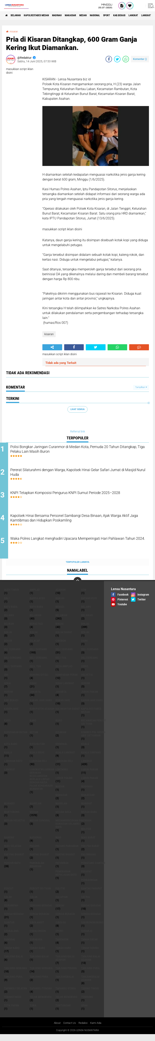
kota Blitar (37, 750)
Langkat (9, 775)
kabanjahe (63, 706)
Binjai (85, 630)
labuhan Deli (38, 767)
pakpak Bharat (65, 860)
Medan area (63, 818)
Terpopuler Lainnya (77, 568)
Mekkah (86, 826)
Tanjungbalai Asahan (90, 984)
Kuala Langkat (65, 758)
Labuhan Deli (64, 767)
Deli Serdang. (39, 664)
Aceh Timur (11, 596)
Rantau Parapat (91, 894)
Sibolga (61, 928)
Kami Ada (97, 1029)
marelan (35, 809)
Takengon (62, 945)
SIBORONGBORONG (92, 928)
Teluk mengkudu (66, 1003)
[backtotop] (77, 587)
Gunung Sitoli (39, 681)
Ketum (34, 738)
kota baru (10, 750)
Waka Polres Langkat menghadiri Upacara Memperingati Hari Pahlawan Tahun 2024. (79, 548)
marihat (86, 809)
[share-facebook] (109, 59)
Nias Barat (88, 843)
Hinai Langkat (65, 689)
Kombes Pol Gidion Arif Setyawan (93, 740)
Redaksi (84, 1029)
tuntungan (63, 1011)
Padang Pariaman (67, 852)
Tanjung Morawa (41, 974)
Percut (9, 894)
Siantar (9, 928)
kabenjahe (11, 715)
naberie (9, 843)
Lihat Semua (77, 409)
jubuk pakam (89, 698)
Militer (86, 835)
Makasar (61, 801)
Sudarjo (86, 937)
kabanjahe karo (92, 706)
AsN (83, 596)
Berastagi (36, 630)
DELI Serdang (89, 655)
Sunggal (9, 945)
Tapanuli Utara (66, 994)
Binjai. (85, 638)
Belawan (61, 621)
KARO (59, 726)
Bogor (8, 647)
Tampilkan (141, 387)
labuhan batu (13, 767)
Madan (60, 792)
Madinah (69, 15)
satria (85, 903)
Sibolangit (37, 928)
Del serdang (12, 655)
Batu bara (10, 613)
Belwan (9, 630)
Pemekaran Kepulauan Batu (66, 879)
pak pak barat (90, 852)
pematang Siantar (93, 869)
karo (7, 726)
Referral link (77, 431)
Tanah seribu (90, 954)
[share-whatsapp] (126, 59)
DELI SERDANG (12, 664)
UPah (84, 1011)
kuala (85, 750)
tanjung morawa (15, 974)
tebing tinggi (90, 994)
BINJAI (34, 638)
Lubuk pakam (89, 784)
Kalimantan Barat (68, 715)
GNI (6, 681)
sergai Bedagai (14, 920)
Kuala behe (37, 758)
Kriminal (61, 750)
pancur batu (12, 869)
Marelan (61, 809)
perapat (86, 877)
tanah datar (89, 945)
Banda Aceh (37, 604)
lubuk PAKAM (64, 784)
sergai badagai (91, 911)
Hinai (33, 689)
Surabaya (36, 945)
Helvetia (87, 681)
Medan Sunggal (40, 826)
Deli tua (61, 664)
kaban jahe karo (41, 706)
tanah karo (11, 954)
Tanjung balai (39, 962)
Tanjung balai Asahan (90, 964)
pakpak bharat (39, 860)
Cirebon (61, 647)
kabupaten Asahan (42, 715)
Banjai (60, 604)
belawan (35, 621)
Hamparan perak (67, 681)
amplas (35, 596)
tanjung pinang (66, 974)
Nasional (117, 15)
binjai (60, 630)
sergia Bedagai (65, 920)
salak (8, 903)
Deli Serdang (64, 655)
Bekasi (60, 613)
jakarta (35, 698)
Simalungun (38, 937)
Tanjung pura (13, 983)
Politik (60, 894)
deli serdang (38, 655)
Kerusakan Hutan (15, 738)
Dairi (84, 647)
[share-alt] (52, 347)
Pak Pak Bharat (14, 860)
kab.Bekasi (11, 706)
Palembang (88, 860)
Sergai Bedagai (39, 920)
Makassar (86, 15)
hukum (85, 689)
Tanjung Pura (39, 983)
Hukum (8, 698)
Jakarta (61, 698)
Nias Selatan (12, 852)
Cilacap (35, 647)
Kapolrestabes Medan (44, 15)
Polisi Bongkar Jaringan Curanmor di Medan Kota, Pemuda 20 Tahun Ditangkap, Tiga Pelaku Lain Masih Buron (79, 450)
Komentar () (140, 59)
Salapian (62, 903)
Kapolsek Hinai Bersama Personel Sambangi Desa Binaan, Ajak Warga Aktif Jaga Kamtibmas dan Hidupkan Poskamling (80, 523)
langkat (86, 767)
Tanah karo (37, 954)
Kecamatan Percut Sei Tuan (93, 728)
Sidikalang (11, 937)
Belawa (9, 621)
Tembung (87, 1003)
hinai (7, 689)
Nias (58, 843)
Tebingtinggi (12, 1003)
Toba (33, 1011)
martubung (11, 818)
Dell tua (35, 672)
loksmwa (62, 775)
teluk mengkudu (40, 1003)
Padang (34, 852)
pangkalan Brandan (37, 871)
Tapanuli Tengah (41, 994)
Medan (102, 15)
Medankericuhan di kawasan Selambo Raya (68, 830)
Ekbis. (85, 672)
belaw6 (86, 613)
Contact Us (69, 1029)
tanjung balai (13, 962)
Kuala (8, 758)
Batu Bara (36, 613)
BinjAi (8, 638)
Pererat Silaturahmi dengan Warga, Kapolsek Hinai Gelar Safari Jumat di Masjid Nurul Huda (80, 474)
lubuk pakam (89, 775)
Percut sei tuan (40, 894)
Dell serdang (13, 672)
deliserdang (89, 664)
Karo (33, 726)
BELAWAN (19, 15)
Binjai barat (64, 638)
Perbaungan (89, 886)
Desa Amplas (64, 672)
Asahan (61, 596)
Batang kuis (89, 604)
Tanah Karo (63, 954)
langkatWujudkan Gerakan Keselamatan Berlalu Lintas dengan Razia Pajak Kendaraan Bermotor (42, 785)
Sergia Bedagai (91, 920)
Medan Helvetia (14, 826)
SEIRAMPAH (11, 911)
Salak (34, 903)
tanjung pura (90, 974)
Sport (132, 15)
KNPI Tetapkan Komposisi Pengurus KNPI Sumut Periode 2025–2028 (75, 499)
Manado (9, 809)
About (56, 1029)
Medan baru (89, 818)
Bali (6, 604)
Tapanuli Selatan (15, 994)
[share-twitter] (117, 59)
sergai (60, 911)
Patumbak (62, 869)
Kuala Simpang (91, 758)
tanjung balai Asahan (65, 964)
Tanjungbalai (65, 983)
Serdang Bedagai (41, 911)
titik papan (11, 1011)
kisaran (15, 31)
